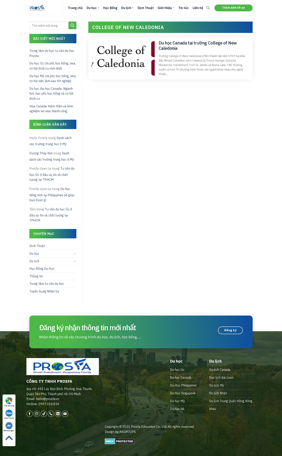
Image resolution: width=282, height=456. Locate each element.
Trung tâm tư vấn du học (46, 284)
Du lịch (127, 8)
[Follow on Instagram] (36, 414)
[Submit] (72, 25)
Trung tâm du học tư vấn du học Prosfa (51, 53)
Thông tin (36, 276)
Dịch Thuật (146, 8)
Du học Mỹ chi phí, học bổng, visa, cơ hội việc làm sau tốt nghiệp (52, 78)
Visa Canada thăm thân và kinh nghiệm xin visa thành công (51, 108)
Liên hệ (198, 8)
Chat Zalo (9, 414)
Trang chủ (75, 8)
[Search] (208, 8)
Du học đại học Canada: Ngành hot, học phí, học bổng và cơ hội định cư (51, 93)
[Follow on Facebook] (29, 414)
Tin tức (183, 8)
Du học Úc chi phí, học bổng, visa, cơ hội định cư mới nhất (52, 65)
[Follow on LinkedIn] (58, 414)
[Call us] (51, 414)
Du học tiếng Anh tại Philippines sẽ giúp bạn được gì (51, 194)
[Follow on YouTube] (65, 414)
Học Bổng (110, 8)
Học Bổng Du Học (41, 269)
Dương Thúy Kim (41, 153)
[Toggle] (74, 253)
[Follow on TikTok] (44, 414)
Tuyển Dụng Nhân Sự (44, 291)
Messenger (9, 427)
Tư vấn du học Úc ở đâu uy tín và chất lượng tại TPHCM (51, 174)
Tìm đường (9, 402)
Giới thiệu (166, 8)
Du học (93, 8)
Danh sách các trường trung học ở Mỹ (50, 141)
